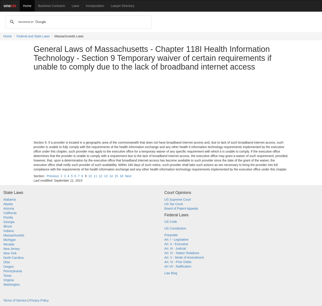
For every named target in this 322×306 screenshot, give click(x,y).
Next (128, 176)
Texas (7, 275)
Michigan (9, 240)
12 (100, 176)
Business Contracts (51, 6)
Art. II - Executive (176, 244)
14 (111, 176)
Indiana (8, 231)
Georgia (9, 222)
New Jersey (11, 249)
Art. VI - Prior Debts (177, 262)
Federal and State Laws (33, 36)
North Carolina (13, 257)
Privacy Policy (39, 300)
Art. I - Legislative (176, 239)
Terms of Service (15, 300)
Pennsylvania (12, 271)
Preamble (171, 235)
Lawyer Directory (122, 6)
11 (95, 176)
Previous (53, 176)
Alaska (8, 204)
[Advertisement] (161, 105)
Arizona (8, 208)
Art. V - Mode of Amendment (184, 257)
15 (116, 176)
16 (121, 176)
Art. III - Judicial (175, 248)
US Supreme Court (177, 199)
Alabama (9, 199)
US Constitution (175, 228)
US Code (170, 221)
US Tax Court (173, 204)
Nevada (8, 244)
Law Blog (170, 273)
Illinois (7, 226)
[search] (77, 22)
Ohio (6, 262)
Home (27, 6)
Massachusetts (13, 235)
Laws (75, 6)
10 (90, 176)
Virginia (8, 280)
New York (10, 253)
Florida (8, 217)
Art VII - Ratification (177, 266)
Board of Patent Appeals (181, 208)
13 (106, 176)
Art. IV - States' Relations (181, 253)
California (10, 213)
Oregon (8, 266)
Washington (11, 284)
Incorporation (95, 6)
